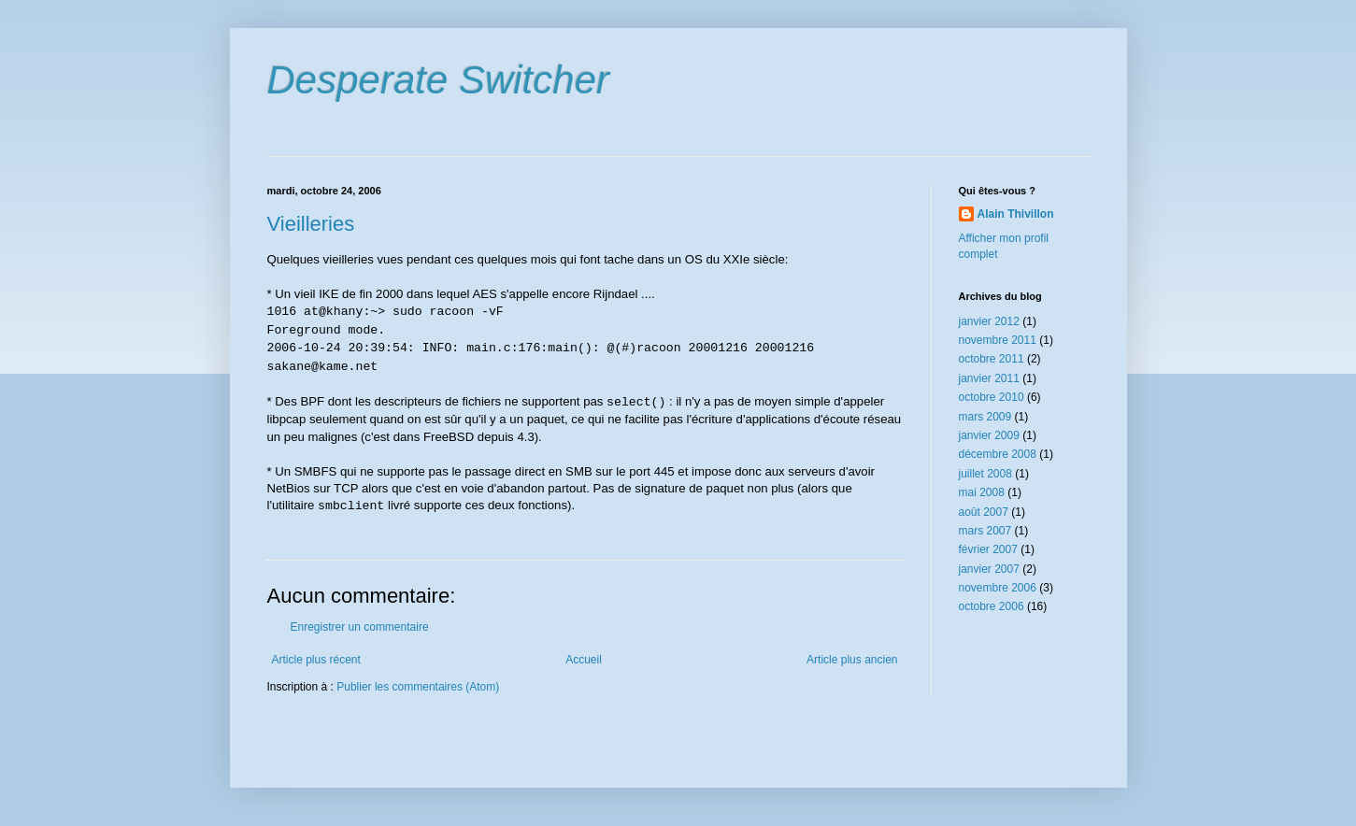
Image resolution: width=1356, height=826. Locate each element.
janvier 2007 (989, 569)
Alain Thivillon (1016, 214)
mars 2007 (985, 530)
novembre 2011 (997, 340)
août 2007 (983, 512)
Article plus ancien (851, 659)
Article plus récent (316, 659)
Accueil (583, 659)
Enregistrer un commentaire (360, 627)
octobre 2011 (991, 358)
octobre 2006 (991, 606)
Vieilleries (311, 223)
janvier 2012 (989, 321)
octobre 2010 (991, 397)
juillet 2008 (985, 473)
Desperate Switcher (438, 80)
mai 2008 (982, 492)
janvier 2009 (989, 435)
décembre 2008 (997, 454)
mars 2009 (985, 416)
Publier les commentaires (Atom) (417, 686)
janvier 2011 (989, 378)
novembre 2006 (997, 587)
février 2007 (988, 549)
